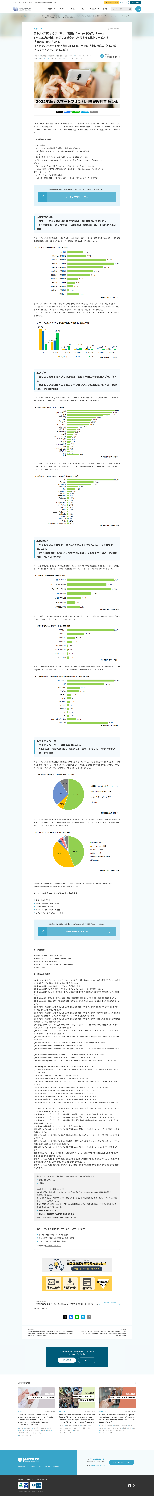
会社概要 (20, 1479)
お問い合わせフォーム (47, 1180)
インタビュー (72, 9)
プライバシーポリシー (41, 1479)
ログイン (124, 2)
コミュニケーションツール (82, 56)
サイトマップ (29, 1479)
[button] (135, 1383)
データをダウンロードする (63, 197)
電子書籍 (59, 56)
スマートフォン (68, 58)
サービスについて (36, 1466)
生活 (65, 56)
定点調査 (43, 56)
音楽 (41, 58)
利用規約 (42, 1183)
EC (45, 58)
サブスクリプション (54, 58)
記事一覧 (47, 1466)
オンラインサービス (81, 58)
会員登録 (56, 1466)
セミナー (83, 9)
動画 (35, 58)
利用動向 (51, 56)
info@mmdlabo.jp (98, 1465)
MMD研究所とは (23, 1466)
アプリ (36, 15)
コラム (62, 9)
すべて (105, 9)
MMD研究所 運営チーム (112, 57)
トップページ (16, 15)
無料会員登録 (135, 2)
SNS (70, 56)
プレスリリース (94, 9)
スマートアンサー (79, 1229)
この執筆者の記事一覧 (109, 1302)
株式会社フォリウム (53, 1246)
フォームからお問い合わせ (121, 1462)
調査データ (51, 9)
